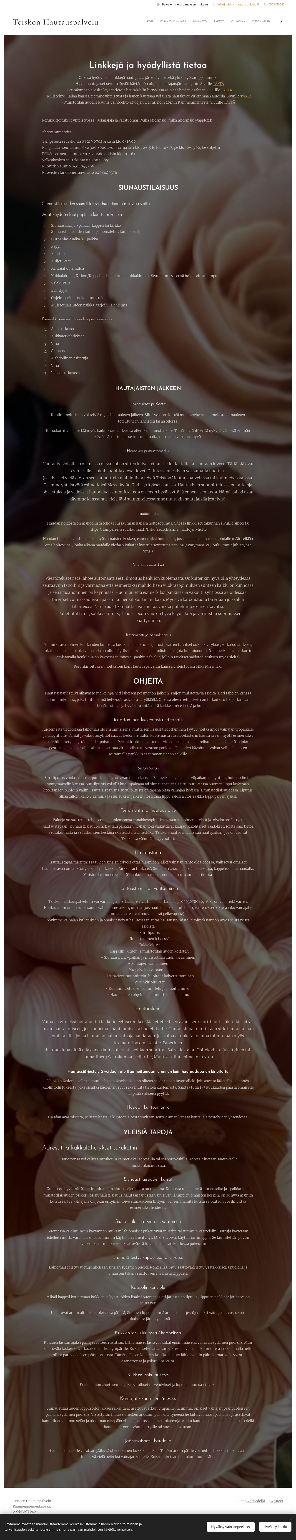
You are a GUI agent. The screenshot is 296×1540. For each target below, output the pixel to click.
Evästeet (276, 1501)
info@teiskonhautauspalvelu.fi (238, 4)
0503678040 (276, 4)
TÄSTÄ (218, 84)
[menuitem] (204, 22)
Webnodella (255, 1501)
